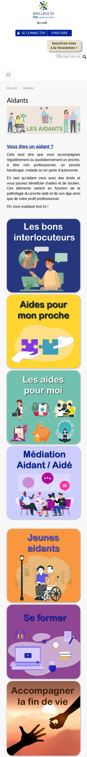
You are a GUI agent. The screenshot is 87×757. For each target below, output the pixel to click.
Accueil (42, 23)
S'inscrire (59, 33)
